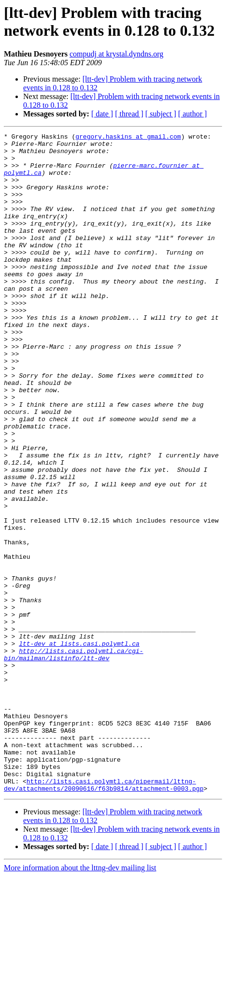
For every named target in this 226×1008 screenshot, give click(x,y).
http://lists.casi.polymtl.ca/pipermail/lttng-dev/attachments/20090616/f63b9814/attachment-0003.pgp (103, 915)
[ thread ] (129, 114)
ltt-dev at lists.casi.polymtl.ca (79, 746)
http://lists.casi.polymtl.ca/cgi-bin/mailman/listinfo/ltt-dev (73, 759)
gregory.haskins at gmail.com (128, 137)
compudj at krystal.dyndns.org (116, 54)
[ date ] (102, 114)
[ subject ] (160, 114)
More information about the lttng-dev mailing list (80, 999)
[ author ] (192, 114)
